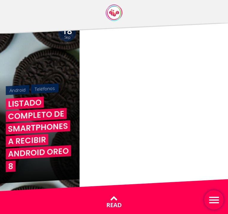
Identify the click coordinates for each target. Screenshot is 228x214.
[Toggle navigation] (214, 200)
